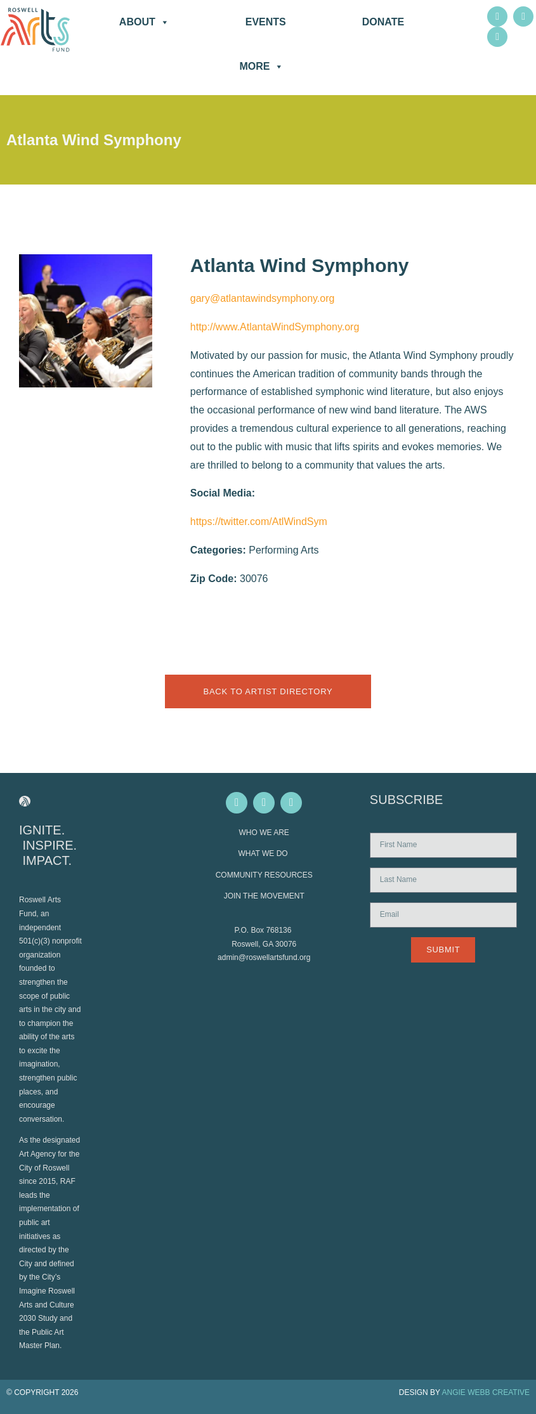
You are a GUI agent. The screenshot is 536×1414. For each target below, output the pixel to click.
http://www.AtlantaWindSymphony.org (275, 326)
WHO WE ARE (264, 832)
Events (265, 21)
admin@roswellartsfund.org (264, 957)
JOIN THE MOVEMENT (264, 896)
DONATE (383, 21)
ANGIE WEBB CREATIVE (486, 1392)
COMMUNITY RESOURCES (264, 875)
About (144, 22)
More (261, 66)
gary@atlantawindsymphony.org (262, 298)
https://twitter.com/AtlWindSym (258, 521)
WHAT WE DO (264, 853)
